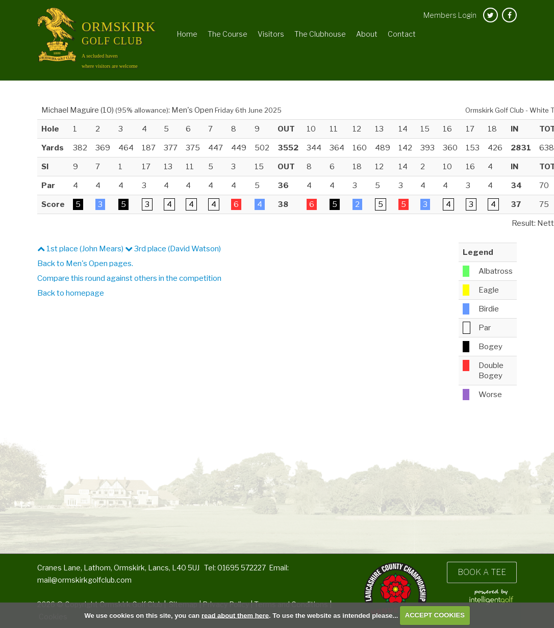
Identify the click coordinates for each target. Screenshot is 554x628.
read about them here (235, 615)
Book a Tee (482, 572)
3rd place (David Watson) (173, 248)
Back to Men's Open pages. (85, 263)
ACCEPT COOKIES (435, 615)
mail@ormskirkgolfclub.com (84, 579)
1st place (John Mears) (80, 248)
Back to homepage (70, 293)
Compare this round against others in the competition (129, 278)
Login (449, 15)
